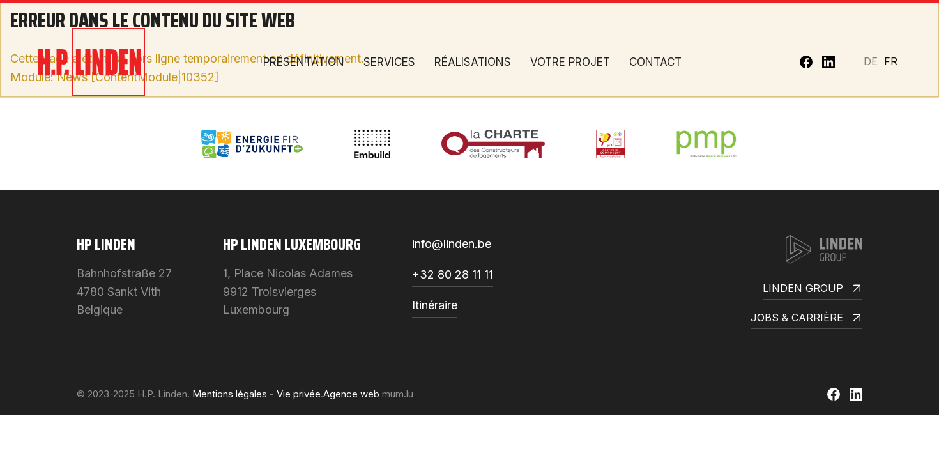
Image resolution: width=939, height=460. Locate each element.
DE (871, 61)
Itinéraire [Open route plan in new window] (434, 306)
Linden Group (812, 289)
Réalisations (472, 62)
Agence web (351, 394)
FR (890, 61)
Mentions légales (229, 394)
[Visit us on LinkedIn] (828, 62)
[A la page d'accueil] (91, 62)
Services (389, 62)
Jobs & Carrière (806, 318)
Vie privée (299, 394)
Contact (655, 62)
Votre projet (570, 62)
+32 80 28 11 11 (452, 275)
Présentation (303, 62)
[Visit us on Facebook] (806, 62)
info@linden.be (451, 244)
